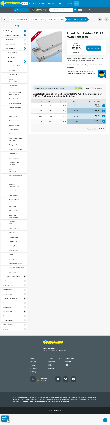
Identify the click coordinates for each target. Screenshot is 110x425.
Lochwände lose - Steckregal (14, 163)
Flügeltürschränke (8, 324)
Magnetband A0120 (14, 66)
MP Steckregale (10, 39)
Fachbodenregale (22, 19)
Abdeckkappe (13, 70)
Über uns (33, 368)
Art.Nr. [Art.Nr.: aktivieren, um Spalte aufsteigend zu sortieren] (74, 101)
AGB (66, 365)
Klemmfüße (12, 254)
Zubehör (62, 19)
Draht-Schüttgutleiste (15, 103)
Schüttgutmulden (14, 125)
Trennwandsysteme (8, 320)
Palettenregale (7, 289)
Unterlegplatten (13, 259)
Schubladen (12, 206)
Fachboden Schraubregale (12, 276)
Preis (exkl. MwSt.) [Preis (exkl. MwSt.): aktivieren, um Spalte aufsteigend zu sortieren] (94, 101)
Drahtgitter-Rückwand (15, 145)
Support (33, 365)
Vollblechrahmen (13, 180)
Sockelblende (13, 116)
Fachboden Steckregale (37, 19)
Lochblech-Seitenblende (12, 170)
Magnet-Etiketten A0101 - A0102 (14, 80)
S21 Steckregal (52, 19)
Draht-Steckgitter (14, 99)
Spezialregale (7, 307)
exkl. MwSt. (86, 10)
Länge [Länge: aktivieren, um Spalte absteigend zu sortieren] (38, 101)
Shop (12, 19)
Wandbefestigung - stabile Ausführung (14, 201)
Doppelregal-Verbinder (15, 250)
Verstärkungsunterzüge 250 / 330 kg (15, 139)
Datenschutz (69, 358)
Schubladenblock (14, 210)
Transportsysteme (8, 316)
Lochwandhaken (13, 153)
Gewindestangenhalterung (15, 267)
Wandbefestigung (14, 195)
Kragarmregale (7, 294)
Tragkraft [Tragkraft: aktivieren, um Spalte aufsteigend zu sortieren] (62, 101)
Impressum (52, 362)
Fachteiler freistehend (15, 107)
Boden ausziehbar (14, 120)
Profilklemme (12, 232)
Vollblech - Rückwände (15, 191)
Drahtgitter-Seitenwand (15, 149)
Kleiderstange (13, 241)
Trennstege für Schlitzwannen (13, 223)
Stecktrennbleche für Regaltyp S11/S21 (15, 93)
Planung (33, 362)
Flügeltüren (12, 134)
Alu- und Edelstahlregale (10, 298)
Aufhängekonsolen (14, 246)
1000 (40, 105)
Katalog (33, 372)
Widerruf (51, 368)
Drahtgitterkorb (13, 129)
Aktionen (5, 329)
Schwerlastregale (8, 285)
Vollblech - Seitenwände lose (14, 185)
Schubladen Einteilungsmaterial (14, 216)
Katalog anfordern (54, 358)
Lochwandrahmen (14, 158)
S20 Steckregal (10, 44)
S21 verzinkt (11, 57)
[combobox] (63, 10)
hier (93, 73)
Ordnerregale (7, 281)
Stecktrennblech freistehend (13, 87)
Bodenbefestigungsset (15, 263)
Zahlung (50, 365)
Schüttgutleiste (13, 74)
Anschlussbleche (13, 237)
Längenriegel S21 (14, 228)
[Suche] (75, 10)
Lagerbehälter (7, 303)
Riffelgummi (12, 272)
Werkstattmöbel (7, 311)
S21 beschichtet (12, 52)
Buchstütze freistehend (15, 112)
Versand (68, 362)
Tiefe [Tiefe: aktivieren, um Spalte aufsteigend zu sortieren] (49, 101)
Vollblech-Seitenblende (15, 175)
